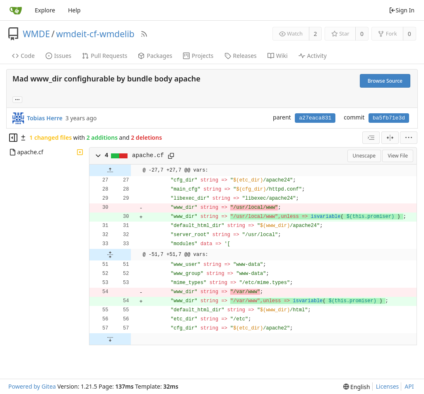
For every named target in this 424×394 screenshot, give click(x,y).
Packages (155, 56)
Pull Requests (104, 56)
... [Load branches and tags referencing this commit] (17, 99)
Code (23, 56)
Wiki (277, 56)
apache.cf (148, 155)
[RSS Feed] (144, 34)
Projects (198, 56)
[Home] (15, 10)
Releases (240, 56)
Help (74, 10)
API (409, 386)
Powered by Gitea (32, 386)
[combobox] (371, 137)
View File (398, 155)
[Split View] (390, 137)
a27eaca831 (315, 118)
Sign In (401, 10)
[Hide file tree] (13, 137)
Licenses (387, 386)
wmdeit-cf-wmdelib (95, 34)
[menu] (408, 137)
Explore (45, 10)
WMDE (36, 34)
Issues (58, 56)
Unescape (364, 155)
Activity (313, 56)
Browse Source (385, 80)
